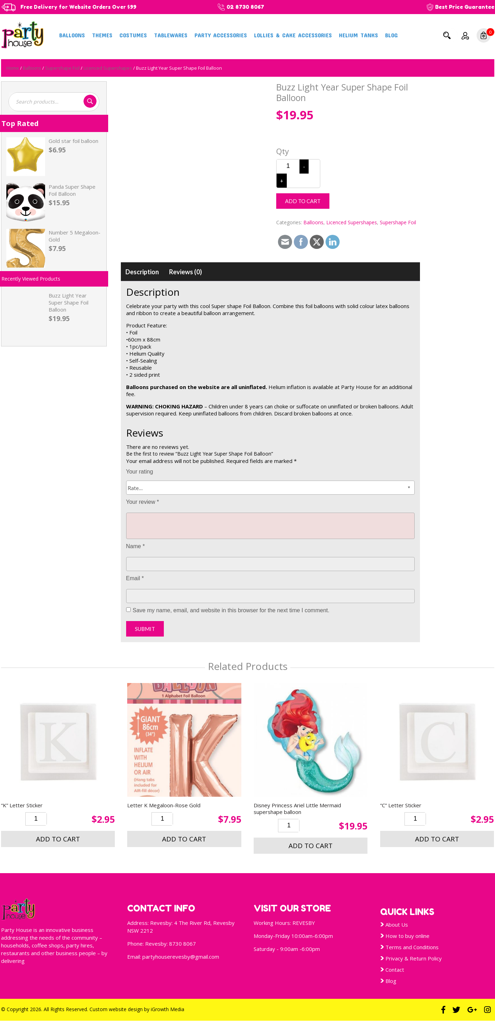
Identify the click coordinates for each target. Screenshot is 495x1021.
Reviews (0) (185, 272)
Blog (391, 34)
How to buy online (407, 935)
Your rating (139, 472)
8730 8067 (182, 943)
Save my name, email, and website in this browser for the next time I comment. (231, 610)
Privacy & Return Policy (413, 958)
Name (135, 546)
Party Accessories (220, 34)
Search (447, 35)
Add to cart (303, 201)
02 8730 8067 (249, 7)
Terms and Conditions (412, 947)
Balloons (72, 34)
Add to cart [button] (58, 839)
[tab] (142, 271)
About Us (396, 924)
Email (135, 578)
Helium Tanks (358, 34)
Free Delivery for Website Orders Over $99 (80, 7)
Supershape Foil (62, 68)
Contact (394, 969)
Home (12, 68)
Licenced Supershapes (107, 68)
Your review (142, 502)
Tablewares (170, 34)
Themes (102, 34)
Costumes (133, 34)
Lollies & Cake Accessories (293, 34)
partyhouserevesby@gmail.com (180, 956)
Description (142, 272)
